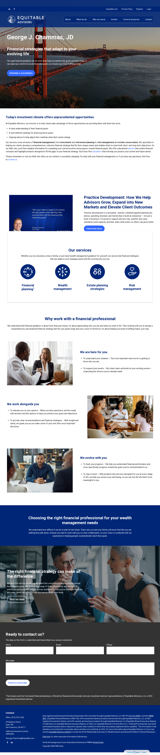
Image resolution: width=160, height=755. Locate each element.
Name (8, 645)
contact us (12, 159)
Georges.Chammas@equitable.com (20, 738)
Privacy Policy (126, 3)
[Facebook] (14, 2)
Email (58, 645)
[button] (68, 13)
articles (131, 148)
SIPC (44, 719)
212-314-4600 (134, 716)
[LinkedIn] (9, 2)
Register (139, 3)
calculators (97, 151)
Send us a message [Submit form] (17, 683)
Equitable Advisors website (60, 732)
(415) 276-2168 (17, 717)
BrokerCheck (98, 742)
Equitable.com (112, 3)
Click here (46, 737)
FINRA (151, 716)
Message (10, 660)
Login (149, 3)
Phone (109, 645)
